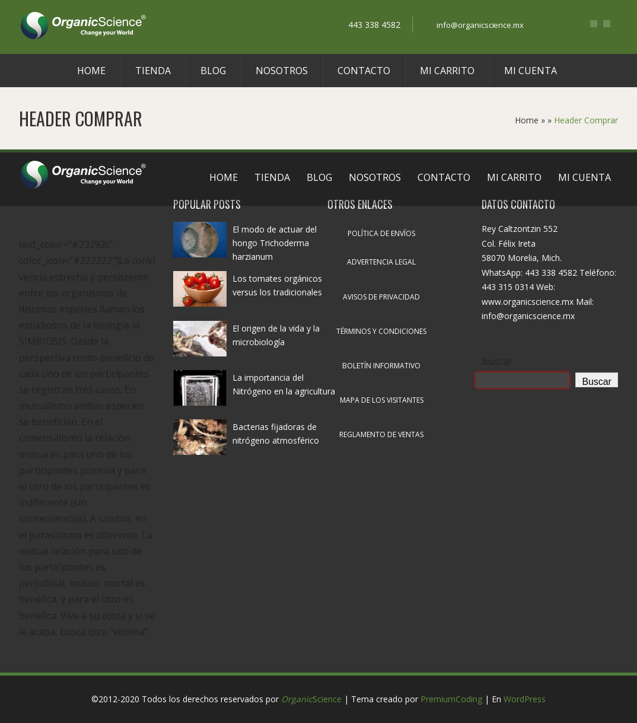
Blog (213, 70)
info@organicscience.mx (480, 25)
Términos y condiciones (381, 331)
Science (311, 699)
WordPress (525, 699)
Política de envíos (381, 233)
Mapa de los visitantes (381, 400)
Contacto (363, 70)
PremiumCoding (451, 699)
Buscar (497, 361)
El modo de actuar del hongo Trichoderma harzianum (274, 243)
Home (91, 70)
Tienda (153, 70)
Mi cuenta (530, 70)
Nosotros (282, 70)
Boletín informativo (381, 366)
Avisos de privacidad (381, 297)
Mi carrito (447, 70)
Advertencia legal (381, 262)
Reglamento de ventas (381, 434)
